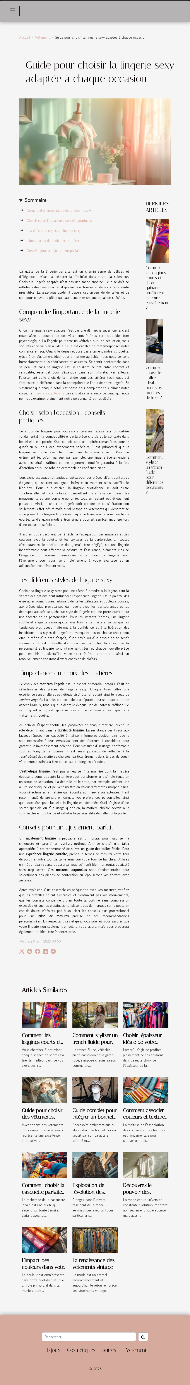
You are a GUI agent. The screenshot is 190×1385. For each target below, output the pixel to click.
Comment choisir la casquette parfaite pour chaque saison (44, 1192)
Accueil (24, 37)
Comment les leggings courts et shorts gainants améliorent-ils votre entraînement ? (157, 287)
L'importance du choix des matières (53, 240)
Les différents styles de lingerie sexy (53, 230)
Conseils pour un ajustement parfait (53, 250)
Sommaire (35, 200)
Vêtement (42, 37)
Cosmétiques (81, 1350)
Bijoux (53, 1350)
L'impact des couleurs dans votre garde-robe (44, 1267)
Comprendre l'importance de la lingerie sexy (59, 210)
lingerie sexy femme (49, 393)
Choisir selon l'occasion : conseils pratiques (59, 220)
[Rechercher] (89, 1336)
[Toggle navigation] (13, 11)
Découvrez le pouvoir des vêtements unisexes (144, 1192)
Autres (109, 1350)
